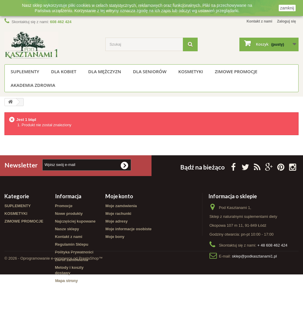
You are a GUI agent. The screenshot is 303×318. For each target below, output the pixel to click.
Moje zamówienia (121, 206)
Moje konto (119, 196)
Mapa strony (66, 280)
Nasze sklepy (67, 229)
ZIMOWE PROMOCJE (236, 71)
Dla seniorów (149, 71)
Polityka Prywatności (74, 252)
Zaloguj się (286, 21)
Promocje (63, 206)
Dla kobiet (63, 71)
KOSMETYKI (190, 71)
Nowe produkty (69, 213)
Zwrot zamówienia (71, 260)
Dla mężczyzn (104, 71)
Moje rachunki (118, 213)
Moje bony (114, 236)
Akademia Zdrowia (33, 85)
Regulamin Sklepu (71, 244)
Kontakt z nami (256, 21)
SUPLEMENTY (25, 71)
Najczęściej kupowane (75, 221)
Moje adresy (116, 221)
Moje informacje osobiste (128, 229)
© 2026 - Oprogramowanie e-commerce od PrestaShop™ (53, 302)
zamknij (287, 8)
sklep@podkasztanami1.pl (254, 256)
